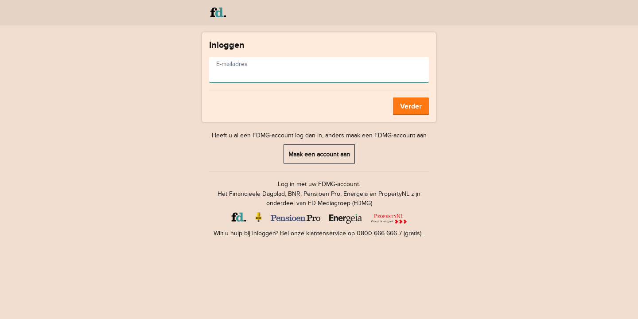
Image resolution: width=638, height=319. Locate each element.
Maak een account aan (319, 154)
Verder (411, 106)
